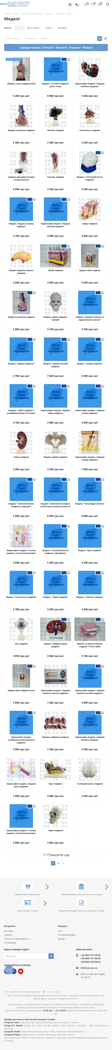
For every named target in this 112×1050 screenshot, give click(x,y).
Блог (60, 931)
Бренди (61, 938)
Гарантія (8, 935)
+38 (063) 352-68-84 (90, 961)
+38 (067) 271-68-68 (90, 955)
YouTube (20, 971)
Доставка (8, 931)
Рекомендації (10, 942)
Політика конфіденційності (16, 938)
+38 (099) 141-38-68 (90, 958)
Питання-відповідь (66, 935)
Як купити (9, 926)
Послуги (62, 926)
